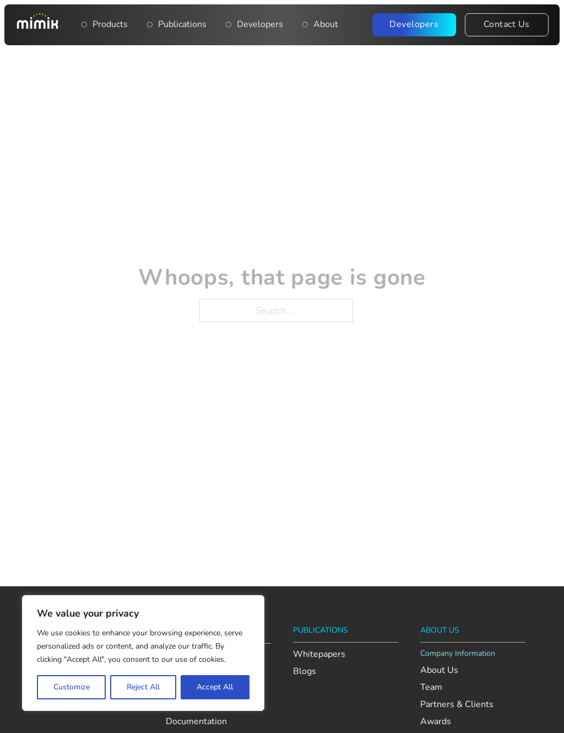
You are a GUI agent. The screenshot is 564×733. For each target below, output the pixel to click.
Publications (182, 24)
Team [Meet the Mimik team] (431, 687)
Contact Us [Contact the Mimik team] (507, 24)
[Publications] (150, 25)
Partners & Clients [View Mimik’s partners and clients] (457, 704)
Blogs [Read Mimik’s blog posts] (304, 671)
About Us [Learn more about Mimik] (439, 670)
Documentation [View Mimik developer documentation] (196, 721)
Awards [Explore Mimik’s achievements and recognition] (435, 721)
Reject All (143, 687)
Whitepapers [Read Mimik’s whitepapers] (319, 654)
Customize (71, 687)
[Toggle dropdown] (84, 25)
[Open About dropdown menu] (305, 25)
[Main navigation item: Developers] (228, 25)
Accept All (215, 687)
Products (110, 24)
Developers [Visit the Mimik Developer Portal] (413, 24)
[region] (143, 653)
